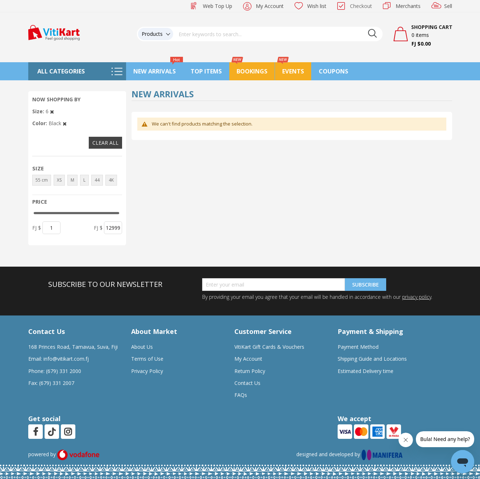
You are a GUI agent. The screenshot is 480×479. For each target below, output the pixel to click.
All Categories (61, 71)
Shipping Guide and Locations (372, 358)
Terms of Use (147, 358)
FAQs (240, 394)
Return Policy (249, 371)
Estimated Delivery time (365, 371)
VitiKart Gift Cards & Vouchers (269, 346)
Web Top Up (217, 6)
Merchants (408, 6)
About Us (142, 346)
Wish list (316, 6)
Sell (448, 6)
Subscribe (365, 284)
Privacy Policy (147, 371)
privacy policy (416, 296)
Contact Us (247, 383)
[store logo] (54, 32)
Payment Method (358, 346)
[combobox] (278, 34)
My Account (270, 6)
